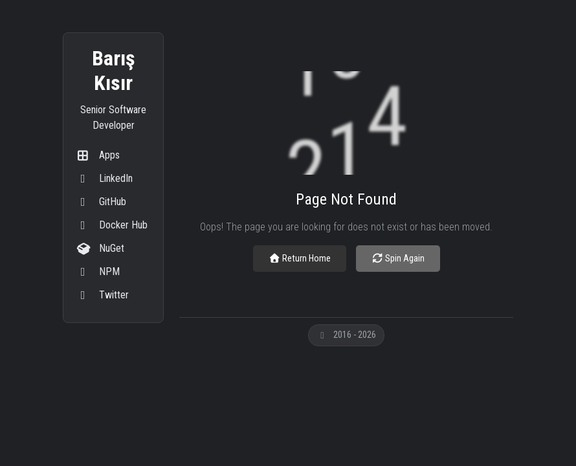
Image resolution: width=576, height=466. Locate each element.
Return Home (300, 258)
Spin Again (398, 258)
